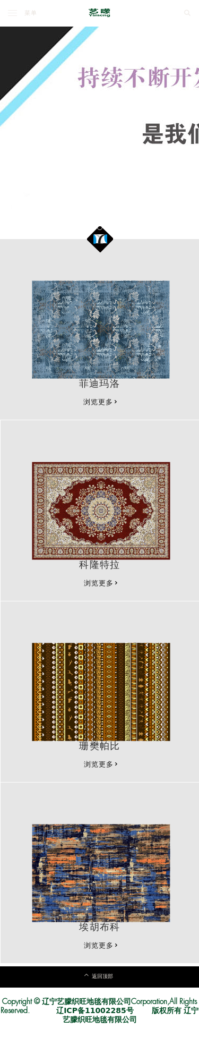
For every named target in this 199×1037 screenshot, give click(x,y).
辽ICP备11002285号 (95, 1010)
